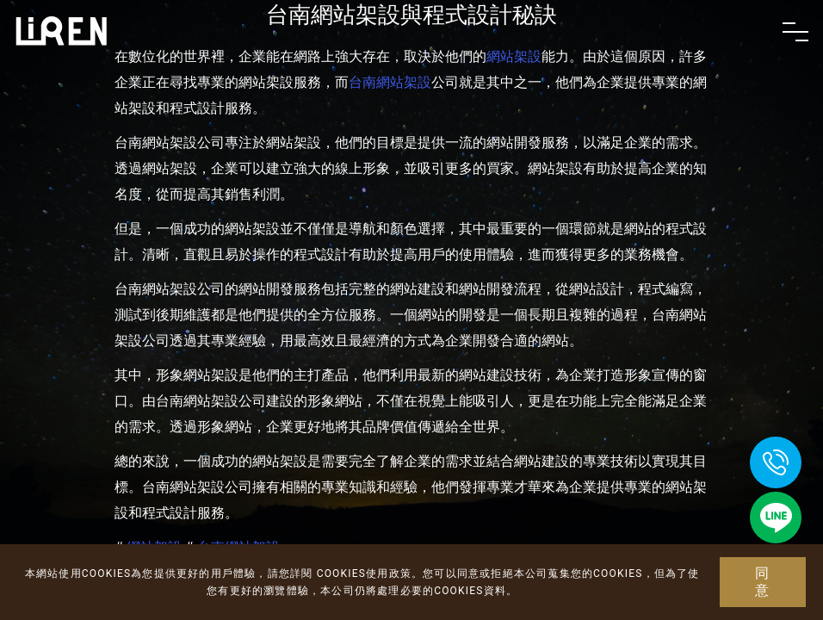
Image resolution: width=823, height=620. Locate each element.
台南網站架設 (390, 82)
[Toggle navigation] (795, 32)
